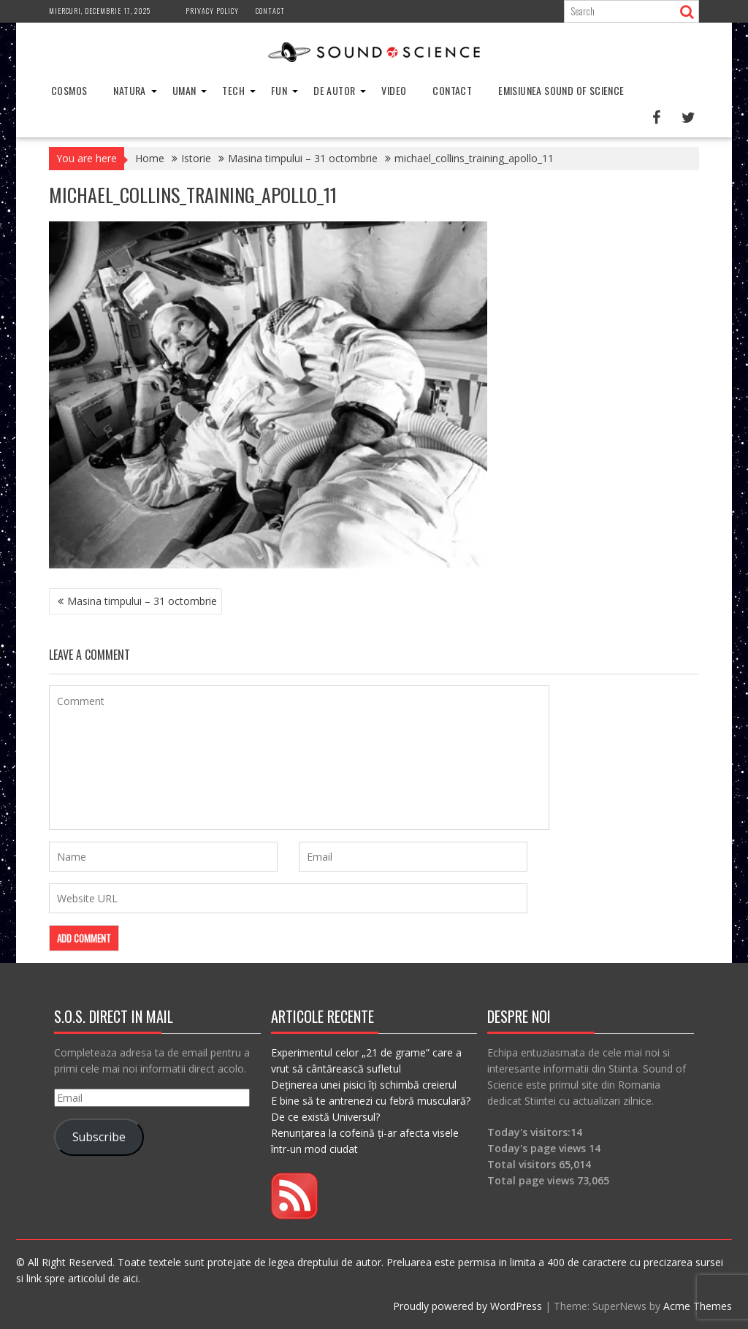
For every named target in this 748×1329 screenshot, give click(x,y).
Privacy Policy (212, 10)
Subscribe (99, 1137)
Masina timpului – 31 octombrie (142, 601)
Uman (184, 90)
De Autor (334, 90)
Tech (233, 90)
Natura (129, 90)
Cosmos (69, 90)
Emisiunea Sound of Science (561, 90)
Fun (279, 90)
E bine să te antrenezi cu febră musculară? (370, 1101)
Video (393, 90)
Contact (270, 10)
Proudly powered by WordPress (467, 1306)
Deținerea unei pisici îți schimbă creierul (364, 1085)
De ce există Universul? (325, 1117)
